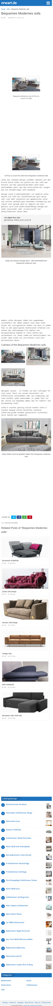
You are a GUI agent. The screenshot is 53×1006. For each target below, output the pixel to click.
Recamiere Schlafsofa (10, 557)
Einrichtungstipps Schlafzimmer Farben (21, 876)
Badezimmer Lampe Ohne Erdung (19, 961)
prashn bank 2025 (36, 1002)
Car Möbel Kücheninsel (15, 919)
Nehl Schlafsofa (8, 681)
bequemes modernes (11, 519)
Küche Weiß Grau (13, 885)
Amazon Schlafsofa (13, 826)
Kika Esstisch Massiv (14, 910)
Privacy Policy (46, 999)
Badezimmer (6, 977)
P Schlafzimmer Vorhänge (16, 868)
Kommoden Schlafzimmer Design (19, 809)
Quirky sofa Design (9, 588)
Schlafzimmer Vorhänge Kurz (17, 893)
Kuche (28, 977)
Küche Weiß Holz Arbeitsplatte (18, 843)
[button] (48, 3)
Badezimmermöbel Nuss (15, 944)
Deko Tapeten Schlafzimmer (17, 902)
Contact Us (12, 999)
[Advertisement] (26, 47)
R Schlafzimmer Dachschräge (17, 860)
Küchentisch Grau (13, 817)
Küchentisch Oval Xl (14, 952)
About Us (37, 999)
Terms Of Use (29, 999)
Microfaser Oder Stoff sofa (12, 712)
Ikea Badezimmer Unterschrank (18, 851)
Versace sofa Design (10, 619)
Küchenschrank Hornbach (16, 801)
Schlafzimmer (31, 981)
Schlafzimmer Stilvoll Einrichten (18, 834)
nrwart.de (9, 3)
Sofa (4, 18)
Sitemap (5, 999)
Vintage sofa (7, 650)
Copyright (20, 999)
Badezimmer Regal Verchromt (18, 927)
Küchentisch (6, 981)
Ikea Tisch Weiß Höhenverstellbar (19, 935)
